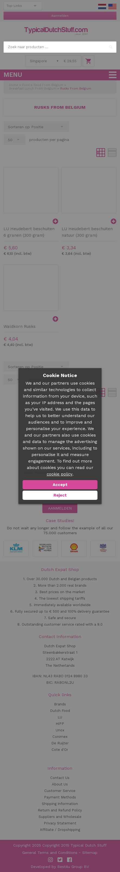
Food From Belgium (48, 85)
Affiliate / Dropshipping (60, 830)
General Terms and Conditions (49, 852)
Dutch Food (60, 711)
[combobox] (60, 47)
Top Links (14, 6)
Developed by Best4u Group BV (60, 866)
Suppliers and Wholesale (60, 817)
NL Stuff (102, 6)
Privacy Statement (60, 823)
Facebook (69, 860)
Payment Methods (60, 797)
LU (60, 717)
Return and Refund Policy (60, 810)
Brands (60, 704)
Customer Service (59, 791)
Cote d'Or (60, 750)
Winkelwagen (88, 61)
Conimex (60, 737)
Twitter (60, 860)
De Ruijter (60, 743)
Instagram (50, 860)
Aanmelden (59, 16)
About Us (60, 784)
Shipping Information (60, 804)
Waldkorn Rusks (20, 326)
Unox (60, 730)
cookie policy (59, 474)
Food (26, 85)
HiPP (60, 724)
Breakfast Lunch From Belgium (32, 88)
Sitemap (89, 852)
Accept (60, 484)
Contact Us (60, 778)
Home (13, 85)
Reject (60, 495)
